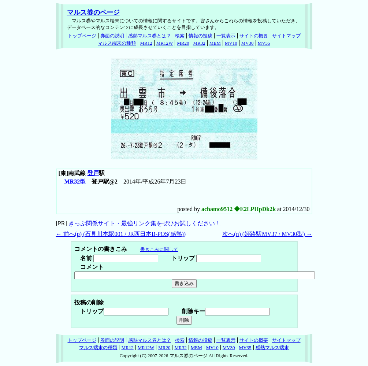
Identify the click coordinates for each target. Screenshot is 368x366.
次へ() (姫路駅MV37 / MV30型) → (267, 234)
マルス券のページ (93, 12)
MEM (215, 43)
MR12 (146, 43)
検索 (180, 35)
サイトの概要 (253, 35)
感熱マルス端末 (272, 347)
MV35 (264, 43)
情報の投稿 (200, 35)
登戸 (93, 173)
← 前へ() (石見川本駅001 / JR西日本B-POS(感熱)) (121, 234)
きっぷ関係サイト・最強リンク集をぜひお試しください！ (144, 223)
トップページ (82, 35)
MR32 (199, 43)
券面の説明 (112, 35)
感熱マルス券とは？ (149, 35)
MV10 (231, 43)
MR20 (183, 43)
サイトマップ (286, 35)
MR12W (164, 43)
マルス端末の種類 (117, 43)
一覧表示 (225, 35)
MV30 (247, 43)
